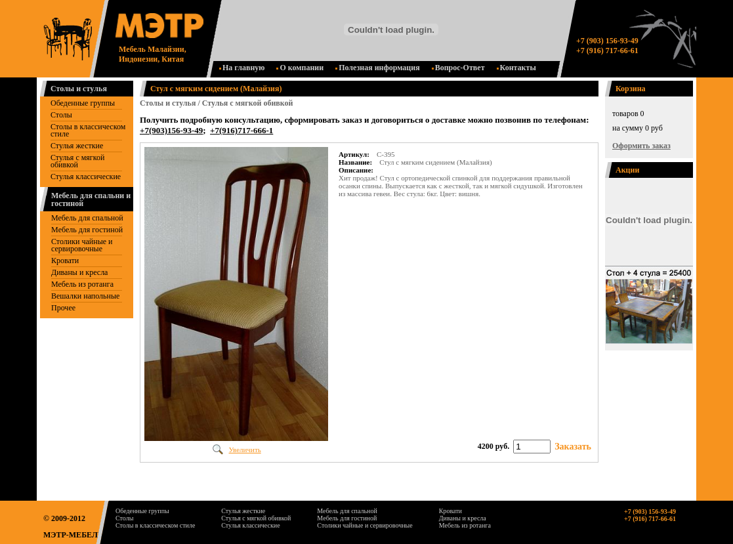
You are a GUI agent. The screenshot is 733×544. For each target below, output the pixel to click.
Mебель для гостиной (87, 229)
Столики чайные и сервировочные (81, 245)
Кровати (65, 260)
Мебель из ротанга (82, 284)
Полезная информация (377, 67)
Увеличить (245, 449)
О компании (300, 67)
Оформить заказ (641, 145)
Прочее (63, 307)
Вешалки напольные (85, 296)
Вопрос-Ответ (458, 67)
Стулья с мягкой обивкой (77, 161)
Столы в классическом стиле (88, 130)
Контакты (516, 67)
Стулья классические (86, 176)
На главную (241, 67)
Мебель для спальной (87, 217)
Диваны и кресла (79, 272)
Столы (61, 114)
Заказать (573, 446)
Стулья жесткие (77, 145)
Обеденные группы (83, 103)
